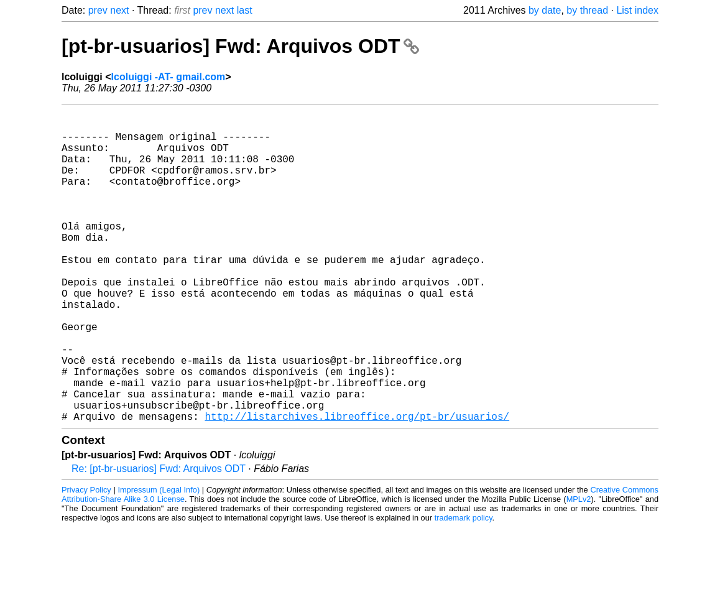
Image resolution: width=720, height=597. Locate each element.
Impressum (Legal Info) (159, 559)
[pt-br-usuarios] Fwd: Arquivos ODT (240, 46)
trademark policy (463, 587)
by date (544, 10)
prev (98, 10)
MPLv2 (578, 568)
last (244, 10)
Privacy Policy (86, 559)
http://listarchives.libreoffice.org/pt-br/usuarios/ (357, 486)
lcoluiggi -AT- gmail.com (168, 77)
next (119, 10)
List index (637, 10)
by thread (587, 10)
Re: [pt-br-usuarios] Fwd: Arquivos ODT (159, 538)
